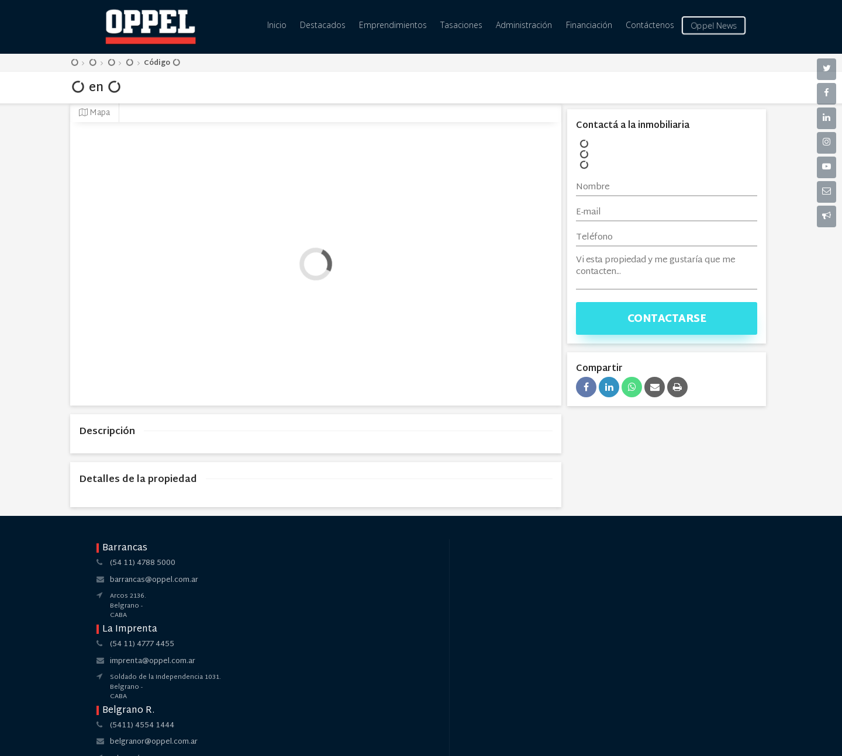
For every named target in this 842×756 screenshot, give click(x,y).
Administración (524, 24)
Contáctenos (650, 24)
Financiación (589, 24)
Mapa (94, 113)
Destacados (323, 24)
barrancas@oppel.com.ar (154, 580)
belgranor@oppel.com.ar (420, 580)
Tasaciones (461, 24)
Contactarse (666, 319)
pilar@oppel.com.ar (544, 580)
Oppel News (713, 25)
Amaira (445, 737)
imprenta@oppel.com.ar (286, 580)
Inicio (277, 24)
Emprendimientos (393, 24)
